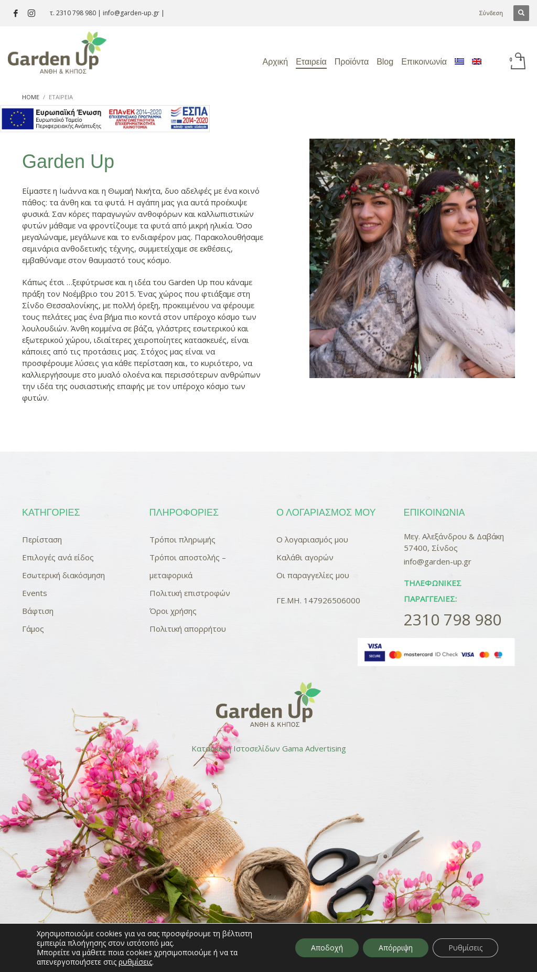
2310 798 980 (452, 619)
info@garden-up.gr (131, 12)
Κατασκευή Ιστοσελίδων (235, 748)
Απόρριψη (396, 948)
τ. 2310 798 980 (73, 12)
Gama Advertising (314, 748)
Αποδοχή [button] (327, 948)
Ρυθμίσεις (465, 948)
